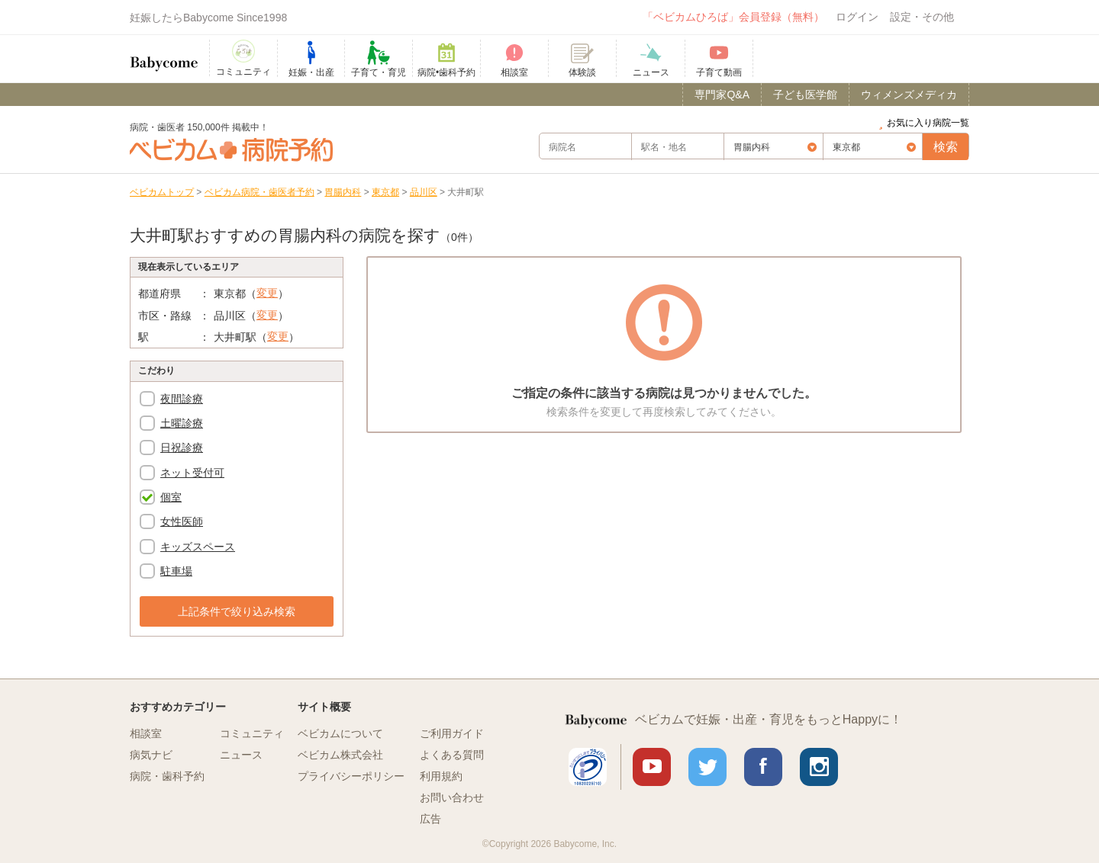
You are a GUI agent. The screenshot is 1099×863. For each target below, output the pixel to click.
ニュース (241, 755)
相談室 (146, 733)
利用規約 (441, 776)
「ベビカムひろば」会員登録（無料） (733, 17)
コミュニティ (252, 733)
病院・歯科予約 (167, 776)
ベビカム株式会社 (340, 755)
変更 (267, 293)
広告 (430, 819)
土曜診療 (181, 423)
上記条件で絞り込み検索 (236, 611)
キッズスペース (197, 547)
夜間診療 (181, 399)
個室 (171, 497)
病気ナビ (151, 755)
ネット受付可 (192, 473)
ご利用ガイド (452, 733)
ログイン (857, 17)
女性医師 (181, 521)
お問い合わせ (452, 797)
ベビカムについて (340, 733)
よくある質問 (452, 755)
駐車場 (176, 571)
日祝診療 (181, 447)
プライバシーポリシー (351, 776)
